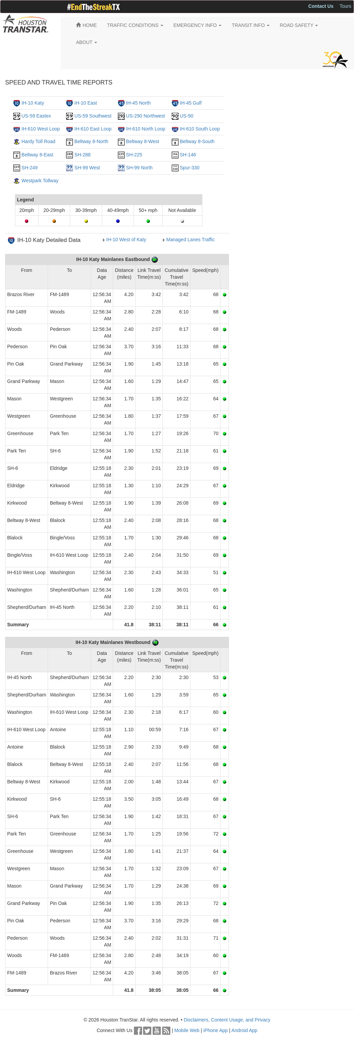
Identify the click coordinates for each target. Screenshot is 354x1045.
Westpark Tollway (39, 180)
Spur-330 (190, 167)
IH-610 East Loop (92, 129)
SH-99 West (87, 167)
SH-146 (188, 154)
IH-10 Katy (32, 103)
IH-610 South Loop (200, 129)
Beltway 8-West (142, 141)
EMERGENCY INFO (197, 25)
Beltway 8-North (91, 141)
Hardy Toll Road (38, 141)
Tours (345, 6)
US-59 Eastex (36, 116)
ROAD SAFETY (299, 25)
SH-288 (82, 154)
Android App (244, 1030)
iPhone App (215, 1030)
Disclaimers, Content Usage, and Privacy (227, 1020)
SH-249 (29, 167)
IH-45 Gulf (191, 103)
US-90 (187, 116)
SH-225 (134, 154)
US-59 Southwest (92, 116)
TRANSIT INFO (251, 25)
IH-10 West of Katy (126, 239)
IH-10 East (85, 103)
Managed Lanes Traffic (190, 239)
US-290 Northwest (145, 116)
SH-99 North (139, 167)
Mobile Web (187, 1030)
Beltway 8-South (197, 141)
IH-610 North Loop (145, 129)
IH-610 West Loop (40, 129)
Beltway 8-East (37, 154)
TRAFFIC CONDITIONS (135, 25)
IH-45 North (138, 103)
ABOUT (86, 42)
